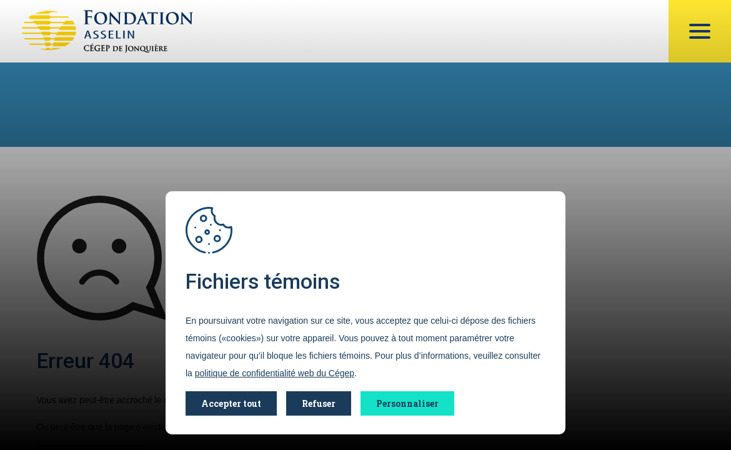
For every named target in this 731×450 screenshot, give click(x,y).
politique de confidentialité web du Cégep (274, 373)
